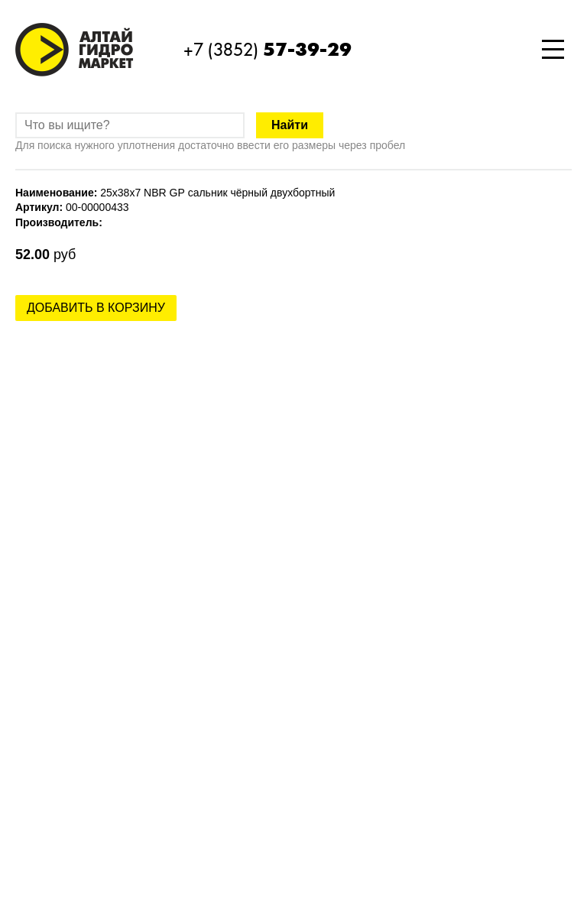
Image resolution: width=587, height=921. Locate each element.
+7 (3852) (267, 49)
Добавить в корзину (96, 307)
